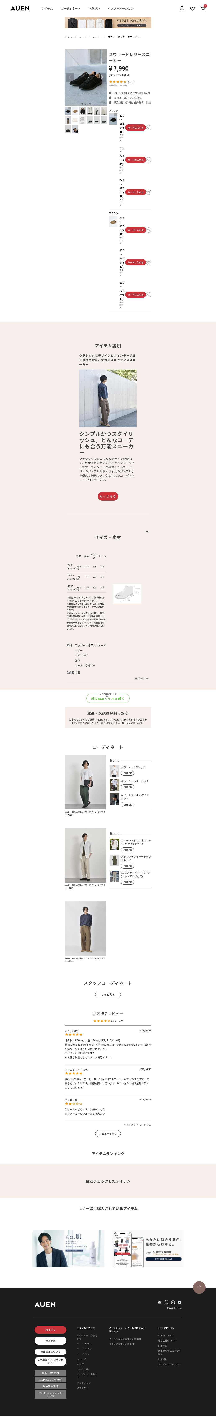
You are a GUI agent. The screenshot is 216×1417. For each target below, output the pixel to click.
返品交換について (51, 1351)
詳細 (148, 102)
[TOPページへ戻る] (199, 1287)
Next (102, 77)
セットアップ (84, 1382)
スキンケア (82, 1387)
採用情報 (162, 1345)
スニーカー (97, 37)
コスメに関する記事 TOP (121, 1344)
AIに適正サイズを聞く (108, 698)
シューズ (82, 37)
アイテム (47, 8)
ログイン (51, 1330)
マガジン (94, 8)
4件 (131, 82)
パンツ (85, 1354)
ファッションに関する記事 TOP (125, 1339)
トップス (86, 1349)
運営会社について (167, 1340)
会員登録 (51, 1340)
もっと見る (108, 496)
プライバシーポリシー (169, 1364)
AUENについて (165, 1335)
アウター (86, 1344)
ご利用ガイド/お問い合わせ (50, 1361)
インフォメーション (120, 8)
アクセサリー (84, 1369)
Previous (70, 77)
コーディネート (70, 8)
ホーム (70, 37)
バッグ (80, 1364)
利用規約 (162, 1359)
